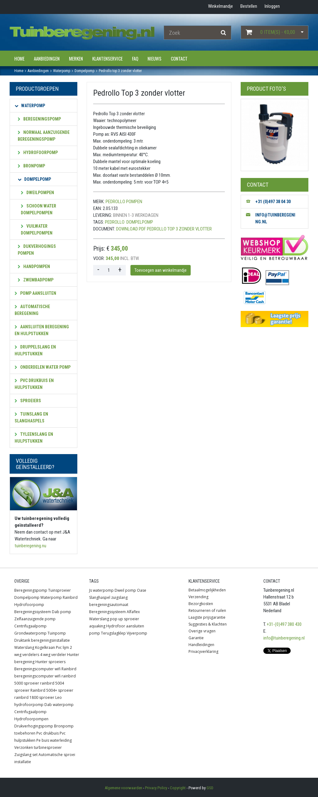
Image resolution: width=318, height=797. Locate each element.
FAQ (135, 58)
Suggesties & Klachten (208, 624)
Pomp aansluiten (35, 293)
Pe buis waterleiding (54, 740)
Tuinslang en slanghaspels (31, 417)
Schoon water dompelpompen (38, 209)
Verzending (198, 596)
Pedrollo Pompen (124, 201)
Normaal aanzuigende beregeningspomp (44, 136)
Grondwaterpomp (30, 633)
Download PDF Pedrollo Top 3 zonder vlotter (164, 229)
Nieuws (154, 58)
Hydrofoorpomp (38, 152)
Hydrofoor (115, 626)
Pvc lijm (62, 647)
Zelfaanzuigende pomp (35, 619)
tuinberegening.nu (30, 546)
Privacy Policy (156, 788)
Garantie (196, 637)
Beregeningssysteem (32, 611)
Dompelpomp (34, 179)
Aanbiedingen (47, 58)
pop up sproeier (124, 619)
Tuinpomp (57, 633)
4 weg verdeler (53, 654)
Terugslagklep (113, 633)
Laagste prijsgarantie (207, 617)
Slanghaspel (99, 597)
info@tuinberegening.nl (284, 638)
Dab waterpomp (59, 704)
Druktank (22, 640)
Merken (76, 58)
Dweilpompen (37, 192)
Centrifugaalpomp (30, 626)
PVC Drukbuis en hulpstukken (34, 384)
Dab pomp (61, 611)
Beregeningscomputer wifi (37, 669)
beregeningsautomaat (108, 604)
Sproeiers (28, 400)
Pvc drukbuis (47, 733)
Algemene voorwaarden (123, 788)
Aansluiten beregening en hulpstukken (42, 330)
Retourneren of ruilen (207, 610)
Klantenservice (107, 58)
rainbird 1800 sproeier (34, 697)
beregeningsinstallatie (50, 640)
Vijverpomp (137, 633)
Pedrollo (115, 222)
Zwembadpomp (35, 279)
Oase (141, 590)
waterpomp (103, 590)
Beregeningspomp (39, 118)
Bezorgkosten (201, 603)
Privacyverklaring (203, 651)
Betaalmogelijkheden (207, 590)
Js (90, 590)
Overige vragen (202, 631)
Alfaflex (133, 611)
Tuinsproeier (59, 590)
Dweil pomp (125, 590)
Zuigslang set (26, 754)
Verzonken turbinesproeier (38, 747)
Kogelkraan (45, 647)
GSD (210, 788)
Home (19, 58)
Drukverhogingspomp (33, 726)
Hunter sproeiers (50, 661)
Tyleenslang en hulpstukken (34, 438)
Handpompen (34, 266)
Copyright (178, 788)
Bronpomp (31, 165)
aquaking (97, 626)
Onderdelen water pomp (42, 367)
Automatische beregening (32, 310)
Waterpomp (30, 105)
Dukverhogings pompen (37, 250)
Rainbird (70, 597)
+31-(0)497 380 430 (284, 624)
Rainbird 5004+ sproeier (51, 690)
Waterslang (24, 647)
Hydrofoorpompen (31, 719)
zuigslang (119, 597)
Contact (179, 58)
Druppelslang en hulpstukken (35, 350)
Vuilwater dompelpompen (36, 229)
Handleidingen (201, 644)
